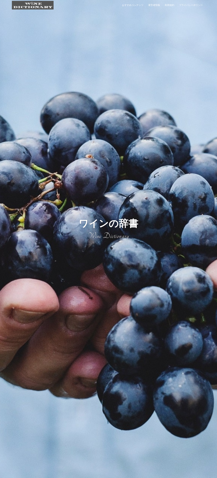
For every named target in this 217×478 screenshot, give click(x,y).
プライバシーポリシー (191, 5)
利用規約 (169, 5)
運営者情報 (154, 5)
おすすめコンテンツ (132, 5)
